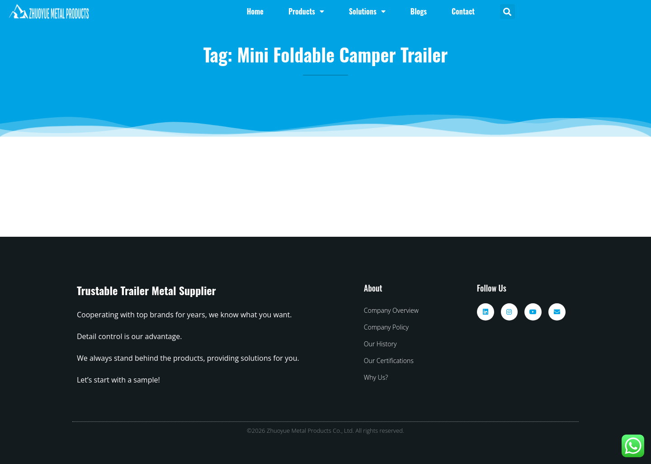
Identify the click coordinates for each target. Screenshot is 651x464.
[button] (507, 11)
